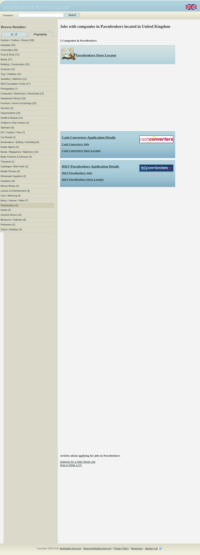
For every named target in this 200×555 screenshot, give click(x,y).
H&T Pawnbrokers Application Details (90, 166)
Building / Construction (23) (15, 64)
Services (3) (7, 108)
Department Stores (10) (13, 98)
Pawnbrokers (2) (9, 205)
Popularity (40, 34)
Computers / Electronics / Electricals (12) (22, 93)
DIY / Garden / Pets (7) (13, 132)
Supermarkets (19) (10, 113)
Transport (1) (7, 161)
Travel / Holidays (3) (11, 229)
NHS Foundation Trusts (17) (15, 83)
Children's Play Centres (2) (15, 122)
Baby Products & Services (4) (16, 156)
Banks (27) (6, 59)
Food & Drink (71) (10, 54)
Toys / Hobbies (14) (11, 74)
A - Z (14, 34)
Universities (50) (9, 50)
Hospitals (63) (8, 45)
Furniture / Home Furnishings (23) (19, 103)
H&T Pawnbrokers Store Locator (83, 179)
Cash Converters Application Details (89, 137)
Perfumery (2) (8, 224)
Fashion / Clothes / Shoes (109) (17, 40)
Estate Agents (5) (10, 147)
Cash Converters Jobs (75, 144)
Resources (137, 548)
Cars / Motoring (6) (11, 195)
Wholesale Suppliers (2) (13, 176)
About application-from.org (97, 548)
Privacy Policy (121, 548)
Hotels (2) (6, 210)
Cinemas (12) (8, 69)
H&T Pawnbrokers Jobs (77, 173)
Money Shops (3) (10, 186)
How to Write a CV (71, 465)
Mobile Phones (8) (10, 171)
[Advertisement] (117, 98)
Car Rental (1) (8, 137)
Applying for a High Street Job (77, 461)
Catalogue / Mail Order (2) (14, 166)
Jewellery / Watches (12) (14, 79)
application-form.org (70, 548)
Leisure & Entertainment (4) (15, 190)
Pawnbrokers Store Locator (96, 55)
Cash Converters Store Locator (81, 150)
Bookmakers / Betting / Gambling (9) (20, 142)
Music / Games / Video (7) (14, 200)
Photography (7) (9, 88)
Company (8, 15)
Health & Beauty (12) (12, 117)
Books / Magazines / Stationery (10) (20, 152)
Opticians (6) (7, 127)
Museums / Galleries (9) (13, 219)
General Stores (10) (11, 215)
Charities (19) (8, 181)
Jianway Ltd (151, 548)
